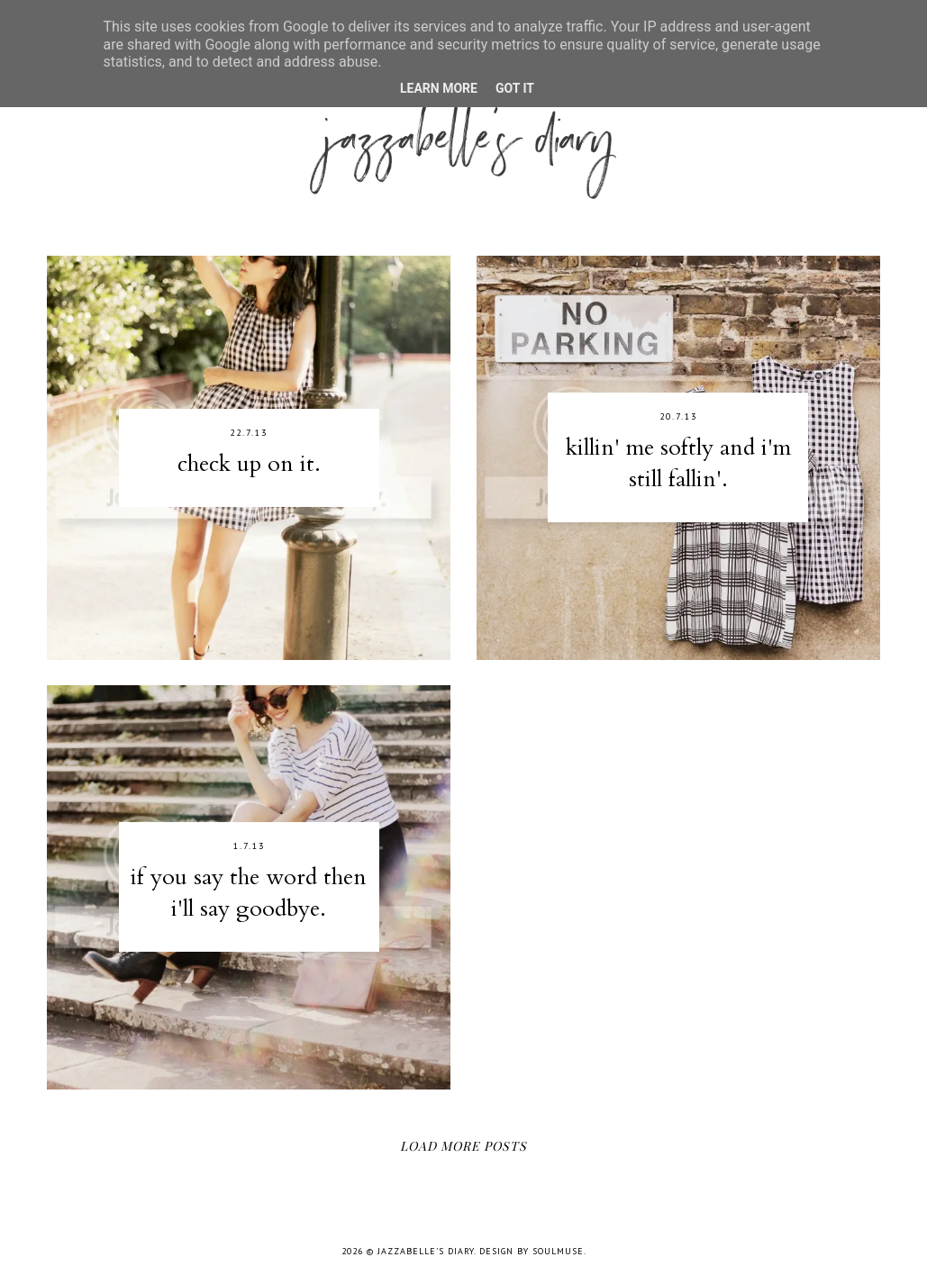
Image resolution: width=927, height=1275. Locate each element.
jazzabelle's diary (425, 1251)
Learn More (438, 88)
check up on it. (249, 463)
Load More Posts (463, 1145)
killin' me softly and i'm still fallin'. (678, 463)
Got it (514, 88)
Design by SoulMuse (531, 1251)
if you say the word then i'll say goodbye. (249, 893)
